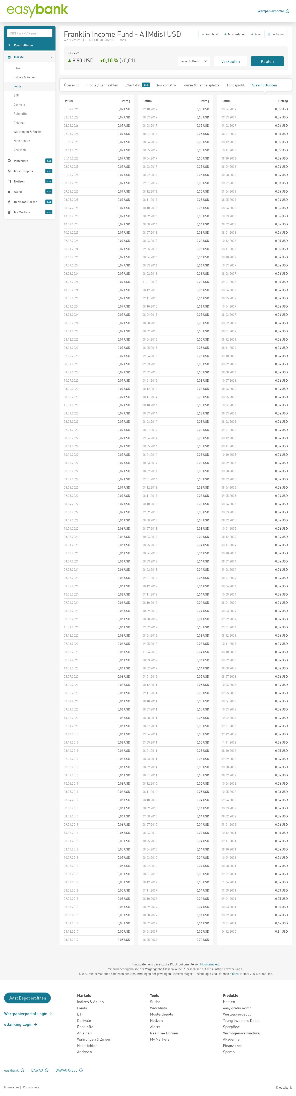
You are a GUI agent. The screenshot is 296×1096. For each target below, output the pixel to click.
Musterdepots (161, 1014)
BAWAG (40, 1070)
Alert (256, 34)
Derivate (19, 104)
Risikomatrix (166, 85)
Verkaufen (230, 61)
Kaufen (267, 61)
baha (235, 974)
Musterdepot (234, 34)
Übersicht (71, 85)
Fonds (18, 86)
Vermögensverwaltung (241, 1033)
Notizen (156, 1020)
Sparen (229, 1051)
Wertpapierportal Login (28, 1013)
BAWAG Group (69, 1070)
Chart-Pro (138, 85)
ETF (16, 95)
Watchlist (209, 34)
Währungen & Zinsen (28, 132)
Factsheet (276, 34)
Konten (229, 1001)
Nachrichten (22, 141)
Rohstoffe (20, 113)
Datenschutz (31, 1087)
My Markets (159, 1039)
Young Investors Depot (241, 1020)
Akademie (231, 1039)
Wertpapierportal (273, 11)
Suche (155, 1001)
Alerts (155, 1026)
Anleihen (19, 123)
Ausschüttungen (264, 85)
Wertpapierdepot (237, 1014)
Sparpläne (231, 1026)
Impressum (11, 1087)
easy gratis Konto (237, 1007)
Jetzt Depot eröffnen (27, 998)
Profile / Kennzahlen (102, 85)
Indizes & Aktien (25, 77)
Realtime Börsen (164, 1033)
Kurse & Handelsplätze (202, 85)
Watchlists (158, 1007)
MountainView (209, 964)
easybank (14, 1070)
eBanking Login (21, 1024)
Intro (17, 68)
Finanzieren (232, 1045)
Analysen (20, 150)
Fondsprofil (235, 85)
